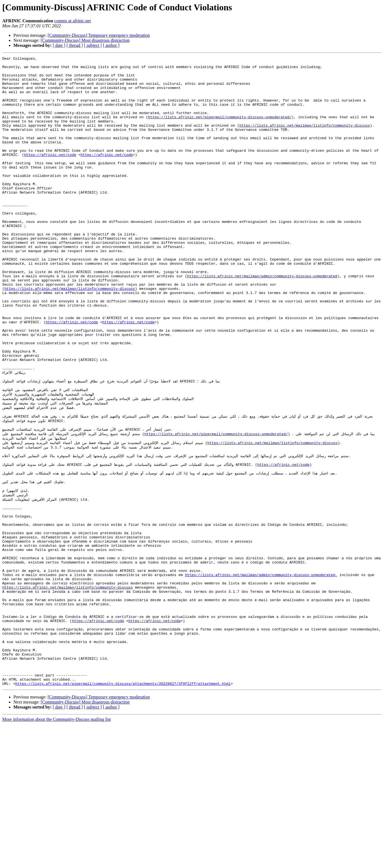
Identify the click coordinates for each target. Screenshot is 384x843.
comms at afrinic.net (72, 20)
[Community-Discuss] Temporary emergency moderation (99, 35)
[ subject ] (93, 45)
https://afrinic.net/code (50, 174)
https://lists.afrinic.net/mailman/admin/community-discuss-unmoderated (262, 320)
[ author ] (111, 45)
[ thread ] (74, 45)
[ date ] (59, 45)
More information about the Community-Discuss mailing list (56, 838)
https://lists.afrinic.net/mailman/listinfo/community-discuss (304, 139)
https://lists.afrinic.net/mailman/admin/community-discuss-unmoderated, (261, 671)
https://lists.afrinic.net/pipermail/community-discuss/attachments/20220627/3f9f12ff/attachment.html (123, 802)
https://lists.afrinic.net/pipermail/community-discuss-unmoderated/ (220, 129)
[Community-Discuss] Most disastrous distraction (85, 40)
